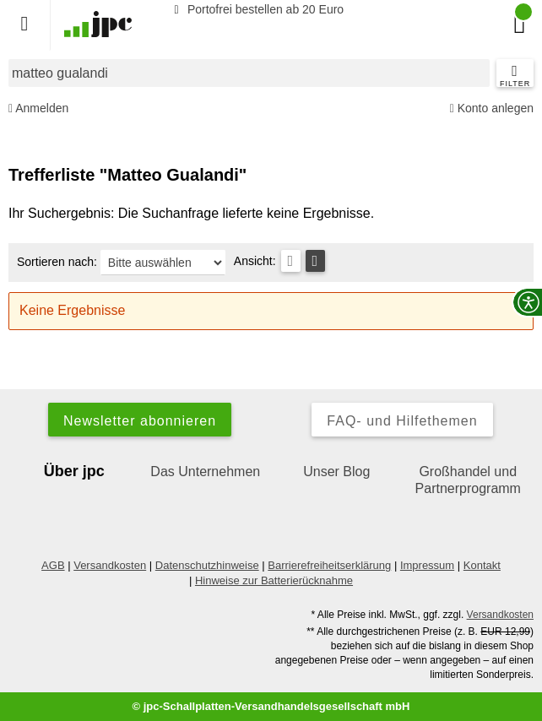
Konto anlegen (492, 108)
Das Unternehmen (205, 471)
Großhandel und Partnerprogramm (468, 480)
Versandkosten (109, 565)
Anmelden (38, 108)
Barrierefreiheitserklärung (329, 565)
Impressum (427, 565)
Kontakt (482, 565)
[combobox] (249, 73)
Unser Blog (336, 471)
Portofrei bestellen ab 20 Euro (256, 9)
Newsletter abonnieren (139, 421)
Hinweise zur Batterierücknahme (274, 580)
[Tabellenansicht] (291, 261)
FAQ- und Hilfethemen (402, 421)
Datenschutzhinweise (207, 565)
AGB (52, 565)
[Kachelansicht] (315, 261)
